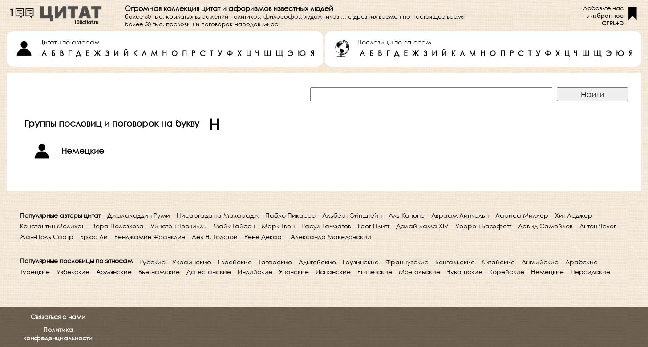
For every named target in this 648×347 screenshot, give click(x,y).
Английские (540, 262)
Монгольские (419, 271)
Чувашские (464, 271)
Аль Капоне (407, 215)
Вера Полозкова (118, 226)
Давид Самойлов (545, 226)
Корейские (506, 271)
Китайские (498, 262)
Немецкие (547, 271)
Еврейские (235, 262)
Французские (407, 262)
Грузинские (361, 262)
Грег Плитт (373, 226)
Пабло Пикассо (290, 215)
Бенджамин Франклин (149, 236)
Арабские (581, 262)
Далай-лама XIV (422, 226)
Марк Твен (278, 226)
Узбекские (73, 271)
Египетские (374, 271)
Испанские (333, 271)
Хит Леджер (573, 215)
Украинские (191, 262)
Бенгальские (455, 262)
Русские (152, 262)
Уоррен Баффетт (483, 226)
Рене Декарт (264, 236)
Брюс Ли (94, 236)
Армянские (114, 271)
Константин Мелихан (52, 226)
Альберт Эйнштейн (352, 215)
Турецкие (35, 271)
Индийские (255, 271)
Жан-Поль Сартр (46, 236)
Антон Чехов (598, 226)
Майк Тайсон (234, 226)
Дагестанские (208, 271)
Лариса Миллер (521, 215)
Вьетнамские (159, 271)
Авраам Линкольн (460, 215)
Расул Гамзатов (326, 226)
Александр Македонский (331, 236)
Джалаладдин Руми (138, 215)
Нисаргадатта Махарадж (218, 215)
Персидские (590, 271)
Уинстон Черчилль (178, 226)
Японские (294, 271)
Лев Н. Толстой (215, 236)
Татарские (275, 262)
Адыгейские (317, 262)
